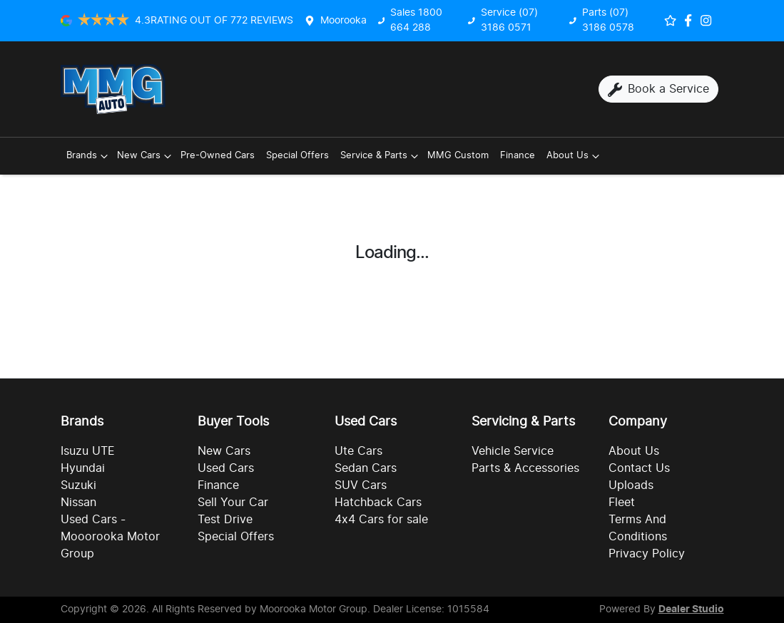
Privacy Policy (647, 554)
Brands (88, 156)
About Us (574, 156)
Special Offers (297, 155)
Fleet (622, 502)
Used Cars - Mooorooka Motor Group (110, 537)
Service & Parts (381, 156)
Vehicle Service (513, 451)
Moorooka (343, 21)
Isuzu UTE (88, 451)
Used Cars (226, 468)
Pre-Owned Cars (217, 155)
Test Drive (225, 519)
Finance (517, 155)
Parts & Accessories (525, 468)
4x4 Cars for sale (381, 519)
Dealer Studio (691, 609)
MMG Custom (458, 155)
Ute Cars (358, 451)
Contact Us (639, 468)
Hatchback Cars (378, 502)
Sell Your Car (233, 502)
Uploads (631, 485)
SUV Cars (361, 485)
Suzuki (78, 485)
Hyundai (83, 468)
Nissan (78, 502)
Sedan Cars (366, 468)
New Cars (146, 156)
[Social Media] (691, 20)
